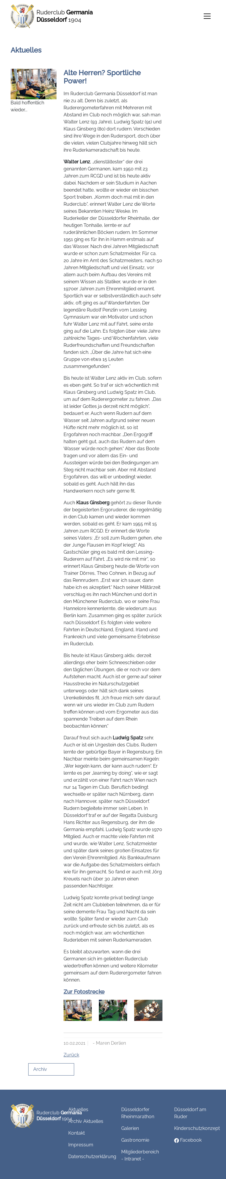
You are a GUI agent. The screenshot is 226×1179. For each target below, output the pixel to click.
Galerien (130, 1128)
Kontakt (76, 1133)
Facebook (188, 1140)
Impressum (80, 1145)
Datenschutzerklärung (92, 1156)
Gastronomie (135, 1140)
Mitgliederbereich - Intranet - (140, 1155)
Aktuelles (78, 1109)
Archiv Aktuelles (85, 1121)
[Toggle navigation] (207, 16)
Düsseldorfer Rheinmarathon (137, 1113)
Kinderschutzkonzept (197, 1128)
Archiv (40, 1069)
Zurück (71, 1055)
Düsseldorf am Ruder (190, 1113)
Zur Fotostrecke (84, 991)
